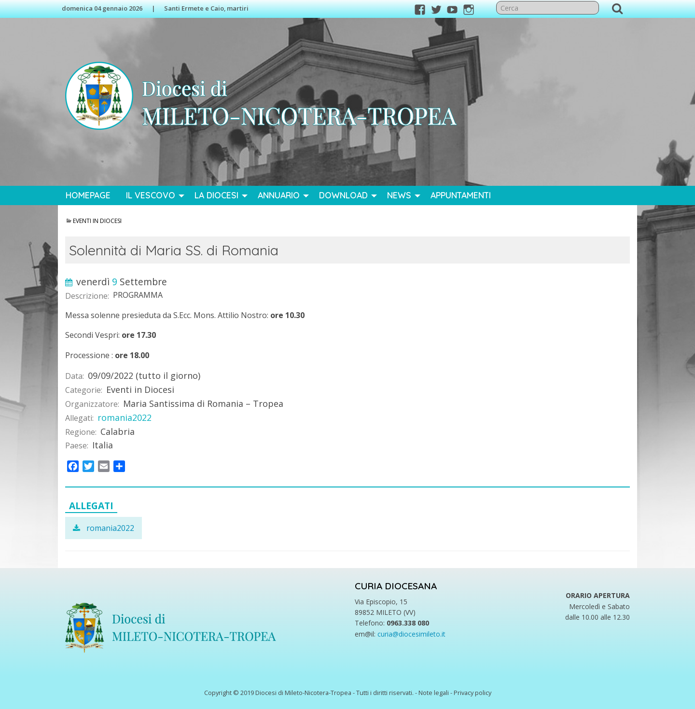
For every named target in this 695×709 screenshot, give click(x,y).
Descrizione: (87, 296)
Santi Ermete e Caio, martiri (206, 8)
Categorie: (83, 390)
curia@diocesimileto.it (411, 634)
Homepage (88, 195)
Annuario (279, 195)
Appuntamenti (461, 195)
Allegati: (79, 418)
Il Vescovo (150, 195)
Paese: (76, 445)
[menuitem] (88, 195)
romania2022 (124, 417)
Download (343, 195)
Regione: (81, 432)
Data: (74, 376)
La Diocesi (216, 195)
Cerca (617, 8)
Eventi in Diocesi (97, 221)
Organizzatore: (92, 404)
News (399, 195)
